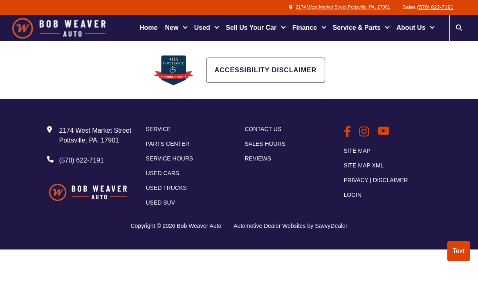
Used (203, 27)
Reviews (258, 158)
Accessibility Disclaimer (266, 70)
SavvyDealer (331, 226)
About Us (411, 27)
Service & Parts (358, 27)
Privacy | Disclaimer (376, 180)
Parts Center (168, 143)
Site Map (357, 150)
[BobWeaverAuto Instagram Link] (364, 132)
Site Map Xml (364, 165)
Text (459, 250)
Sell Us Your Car (252, 27)
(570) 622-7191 (435, 7)
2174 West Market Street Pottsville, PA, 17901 (332, 7)
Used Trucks (166, 188)
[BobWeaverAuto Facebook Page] (347, 132)
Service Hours (169, 158)
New (172, 27)
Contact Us (263, 129)
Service (158, 129)
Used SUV (160, 202)
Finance (305, 27)
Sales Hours (265, 143)
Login (353, 195)
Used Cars (163, 173)
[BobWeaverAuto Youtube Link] (383, 132)
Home (148, 27)
